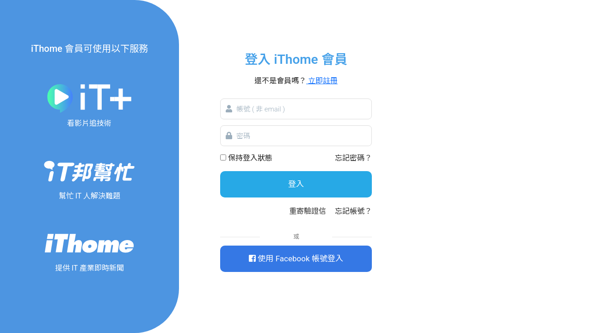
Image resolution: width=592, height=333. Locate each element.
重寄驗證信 (307, 211)
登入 (296, 184)
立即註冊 (322, 80)
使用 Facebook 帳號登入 (296, 258)
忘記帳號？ (353, 211)
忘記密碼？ (353, 158)
